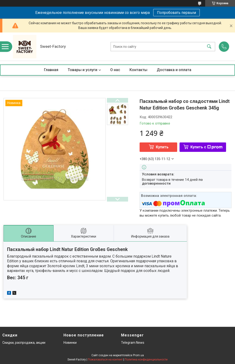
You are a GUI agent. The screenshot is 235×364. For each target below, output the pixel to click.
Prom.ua (138, 355)
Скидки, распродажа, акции (23, 342)
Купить (162, 147)
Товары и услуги (82, 70)
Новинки (70, 342)
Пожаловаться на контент (105, 359)
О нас (115, 70)
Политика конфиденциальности (146, 359)
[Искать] (209, 46)
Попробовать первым (176, 12)
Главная (51, 70)
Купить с (206, 147)
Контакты (138, 70)
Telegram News (132, 342)
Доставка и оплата (174, 70)
